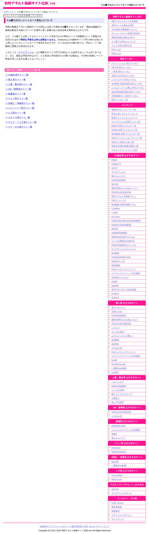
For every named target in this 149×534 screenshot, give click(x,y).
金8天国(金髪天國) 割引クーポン (126, 92)
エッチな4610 (117, 332)
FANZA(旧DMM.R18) (121, 257)
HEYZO (114, 184)
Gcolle (114, 281)
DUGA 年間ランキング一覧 (123, 126)
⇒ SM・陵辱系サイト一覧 (18, 89)
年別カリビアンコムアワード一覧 (126, 138)
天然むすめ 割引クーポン (122, 75)
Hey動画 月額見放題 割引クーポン (127, 83)
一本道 (114, 212)
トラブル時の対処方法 (121, 45)
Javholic (115, 285)
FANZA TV (116, 164)
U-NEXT (115, 293)
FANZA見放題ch (118, 180)
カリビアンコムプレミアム (123, 249)
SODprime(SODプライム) (123, 237)
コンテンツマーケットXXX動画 (125, 273)
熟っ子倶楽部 (117, 402)
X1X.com (115, 216)
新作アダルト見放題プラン (123, 196)
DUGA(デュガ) (118, 261)
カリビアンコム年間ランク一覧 (125, 122)
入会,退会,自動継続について (124, 29)
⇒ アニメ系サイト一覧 (16, 98)
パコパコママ (117, 382)
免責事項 (115, 511)
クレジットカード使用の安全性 (125, 33)
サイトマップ (117, 519)
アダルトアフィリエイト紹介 (124, 150)
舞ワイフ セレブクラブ (121, 394)
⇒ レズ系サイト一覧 (15, 113)
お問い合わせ (89, 526)
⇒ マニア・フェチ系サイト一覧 (21, 122)
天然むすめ (116, 311)
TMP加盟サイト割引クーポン (124, 96)
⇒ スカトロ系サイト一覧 (17, 117)
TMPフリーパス (118, 200)
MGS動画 (115, 265)
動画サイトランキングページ (124, 118)
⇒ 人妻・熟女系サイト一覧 (18, 84)
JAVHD (114, 228)
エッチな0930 (117, 390)
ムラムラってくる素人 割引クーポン (128, 87)
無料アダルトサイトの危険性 (124, 21)
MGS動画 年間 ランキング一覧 (125, 134)
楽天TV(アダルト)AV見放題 (123, 289)
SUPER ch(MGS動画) (121, 225)
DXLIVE (115, 489)
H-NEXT (115, 297)
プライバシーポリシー (121, 515)
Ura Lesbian (117, 475)
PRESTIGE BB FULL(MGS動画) (126, 220)
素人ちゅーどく (118, 176)
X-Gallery (115, 208)
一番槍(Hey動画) (119, 368)
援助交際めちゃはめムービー (124, 188)
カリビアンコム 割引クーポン (125, 63)
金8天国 (115, 461)
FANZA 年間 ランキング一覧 (124, 130)
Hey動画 (115, 253)
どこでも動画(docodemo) (123, 241)
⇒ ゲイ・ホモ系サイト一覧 (18, 127)
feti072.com (116, 479)
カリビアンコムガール (121, 493)
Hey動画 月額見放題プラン (123, 204)
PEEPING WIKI (118, 426)
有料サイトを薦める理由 (122, 25)
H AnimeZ (115, 448)
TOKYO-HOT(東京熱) (121, 192)
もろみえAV (116, 348)
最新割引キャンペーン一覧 (123, 109)
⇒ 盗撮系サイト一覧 (15, 94)
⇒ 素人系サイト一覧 (15, 79)
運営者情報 (76, 526)
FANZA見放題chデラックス (123, 245)
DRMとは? (116, 53)
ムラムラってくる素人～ (122, 336)
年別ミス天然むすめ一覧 (122, 142)
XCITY (114, 168)
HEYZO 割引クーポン (121, 67)
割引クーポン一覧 (119, 100)
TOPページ (8, 12)
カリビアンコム (26, 52)
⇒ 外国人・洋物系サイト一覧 (19, 103)
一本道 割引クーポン (120, 71)
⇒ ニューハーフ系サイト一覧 (19, 108)
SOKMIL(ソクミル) (120, 277)
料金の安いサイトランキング (124, 113)
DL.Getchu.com (118, 364)
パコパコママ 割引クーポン (123, 79)
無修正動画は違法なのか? (123, 37)
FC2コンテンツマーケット (123, 269)
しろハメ (115, 327)
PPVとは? (116, 49)
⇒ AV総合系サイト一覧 (16, 75)
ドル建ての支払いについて (123, 41)
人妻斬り (115, 398)
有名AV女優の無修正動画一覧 (125, 146)
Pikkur (114, 160)
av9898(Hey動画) (119, 233)
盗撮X (114, 434)
